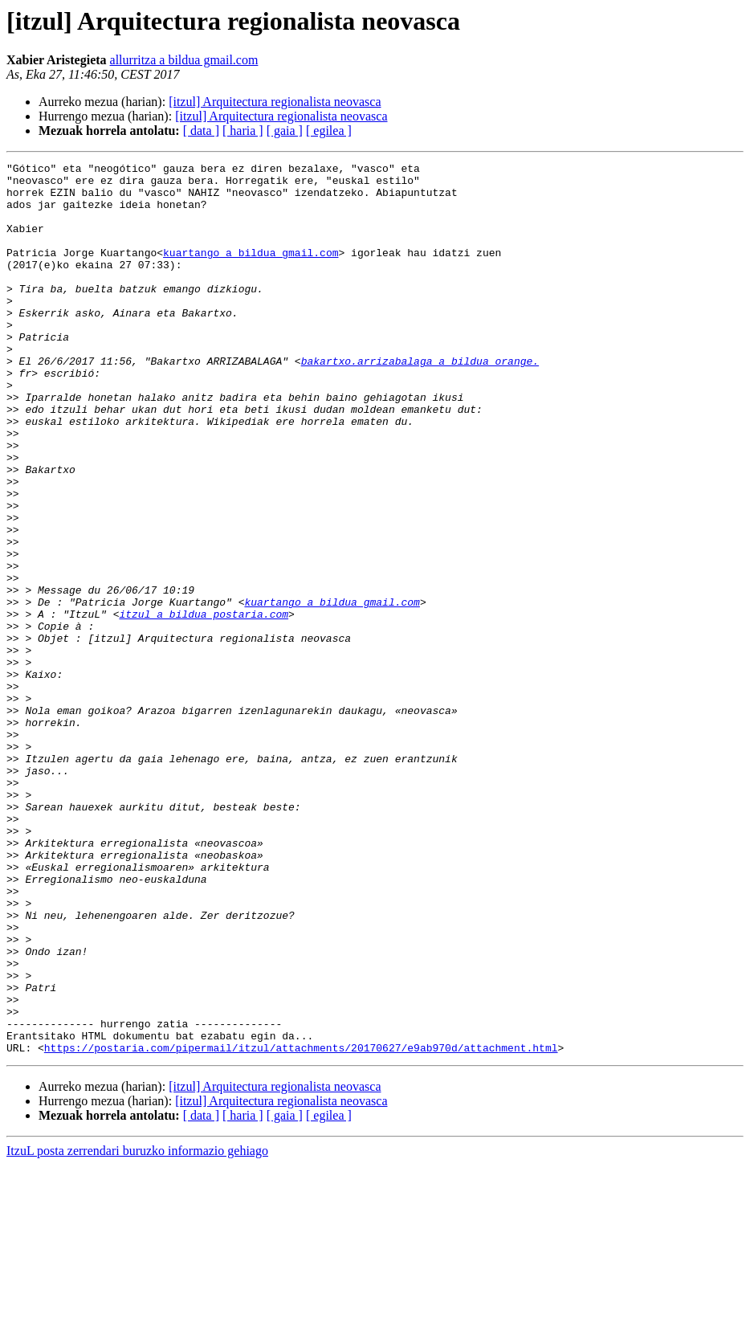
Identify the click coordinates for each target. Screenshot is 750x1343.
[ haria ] (242, 130)
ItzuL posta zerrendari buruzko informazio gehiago (137, 1329)
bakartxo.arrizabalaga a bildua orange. (420, 401)
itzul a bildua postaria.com (203, 705)
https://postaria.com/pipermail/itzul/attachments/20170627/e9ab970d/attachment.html (301, 1225)
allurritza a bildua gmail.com (184, 60)
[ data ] (201, 130)
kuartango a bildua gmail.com (250, 271)
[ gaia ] (285, 130)
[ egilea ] (329, 130)
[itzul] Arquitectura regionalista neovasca (275, 101)
